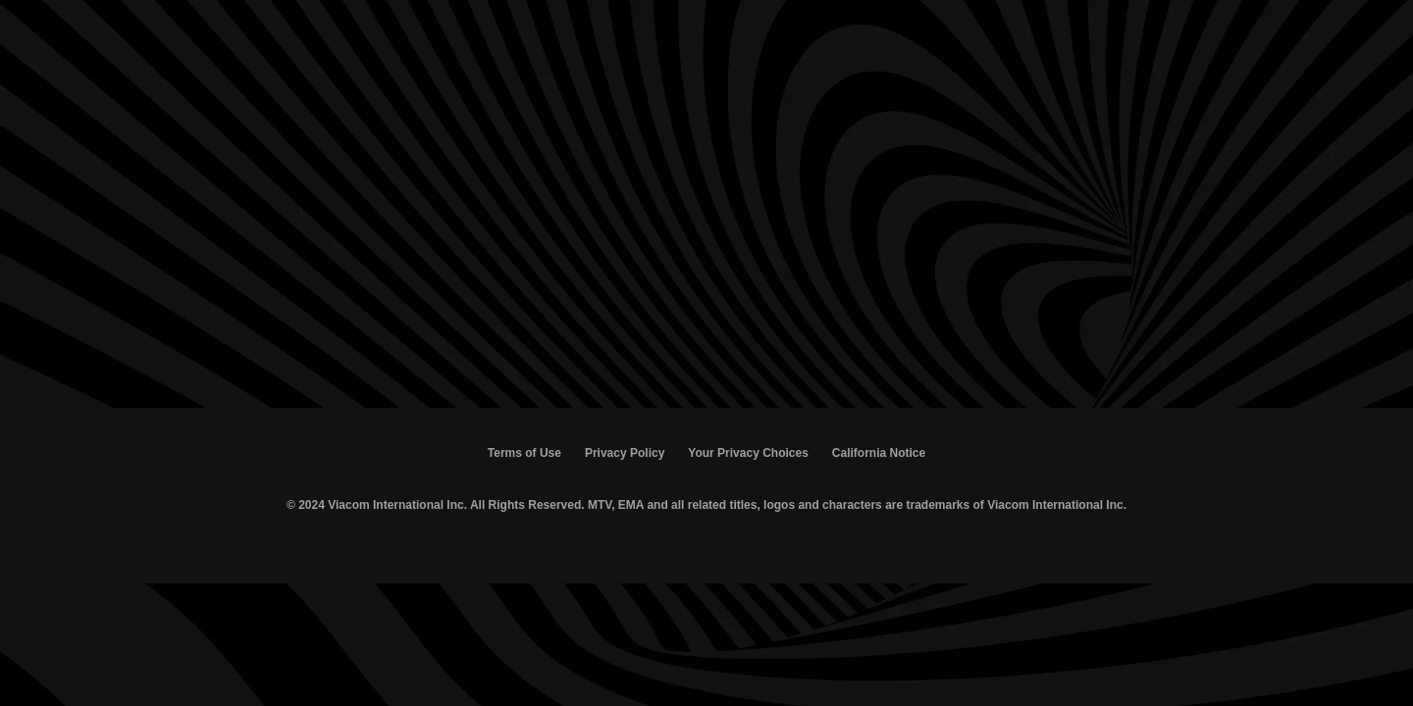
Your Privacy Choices (748, 453)
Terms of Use (524, 453)
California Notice (878, 453)
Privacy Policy (624, 453)
